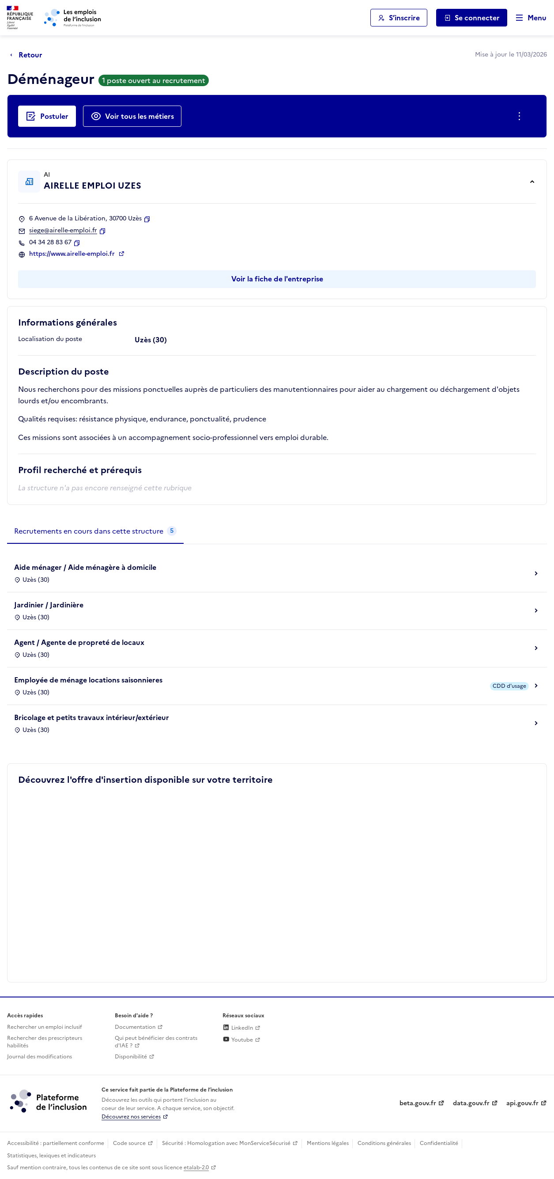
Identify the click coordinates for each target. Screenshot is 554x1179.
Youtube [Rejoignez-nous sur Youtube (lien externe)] (237, 1040)
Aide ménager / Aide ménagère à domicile (85, 567)
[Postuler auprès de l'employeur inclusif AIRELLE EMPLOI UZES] (47, 116)
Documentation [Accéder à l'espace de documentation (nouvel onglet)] (135, 1027)
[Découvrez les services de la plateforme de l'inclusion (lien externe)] (49, 1100)
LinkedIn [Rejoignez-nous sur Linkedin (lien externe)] (237, 1028)
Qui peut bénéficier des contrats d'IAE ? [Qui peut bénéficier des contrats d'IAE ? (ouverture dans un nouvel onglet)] (156, 1042)
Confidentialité (439, 1143)
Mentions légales (328, 1143)
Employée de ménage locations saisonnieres (88, 680)
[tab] (95, 531)
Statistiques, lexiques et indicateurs (51, 1156)
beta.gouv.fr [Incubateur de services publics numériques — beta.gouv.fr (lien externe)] (417, 1103)
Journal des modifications (39, 1057)
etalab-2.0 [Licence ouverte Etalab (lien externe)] (196, 1167)
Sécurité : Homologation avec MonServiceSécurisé (226, 1143)
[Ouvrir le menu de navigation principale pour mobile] (527, 17)
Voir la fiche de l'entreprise (277, 278)
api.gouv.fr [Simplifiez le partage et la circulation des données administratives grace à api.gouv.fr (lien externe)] (522, 1103)
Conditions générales (384, 1143)
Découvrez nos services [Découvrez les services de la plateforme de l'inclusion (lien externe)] (131, 1117)
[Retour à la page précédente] (28, 55)
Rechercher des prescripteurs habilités (44, 1042)
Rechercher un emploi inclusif (44, 1027)
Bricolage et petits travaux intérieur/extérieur (91, 717)
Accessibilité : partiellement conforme (55, 1143)
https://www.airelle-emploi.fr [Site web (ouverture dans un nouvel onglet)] (73, 254)
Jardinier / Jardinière (48, 604)
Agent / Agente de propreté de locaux (79, 642)
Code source (129, 1143)
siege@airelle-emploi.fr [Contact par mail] (63, 230)
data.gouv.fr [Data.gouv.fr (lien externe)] (471, 1103)
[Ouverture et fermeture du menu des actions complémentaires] (521, 116)
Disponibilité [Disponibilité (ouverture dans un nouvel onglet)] (131, 1057)
